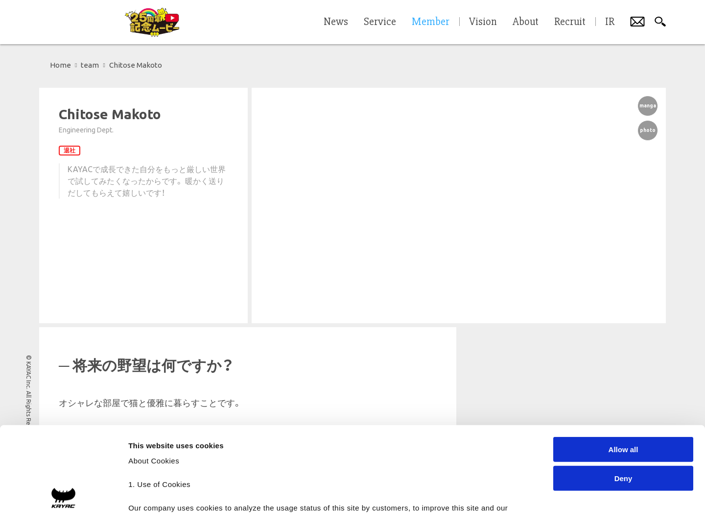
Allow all (623, 362)
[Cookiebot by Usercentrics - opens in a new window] (63, 494)
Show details (514, 493)
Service (380, 22)
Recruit (570, 22)
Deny (623, 390)
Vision (483, 22)
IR (609, 22)
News (336, 22)
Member (430, 22)
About (526, 22)
